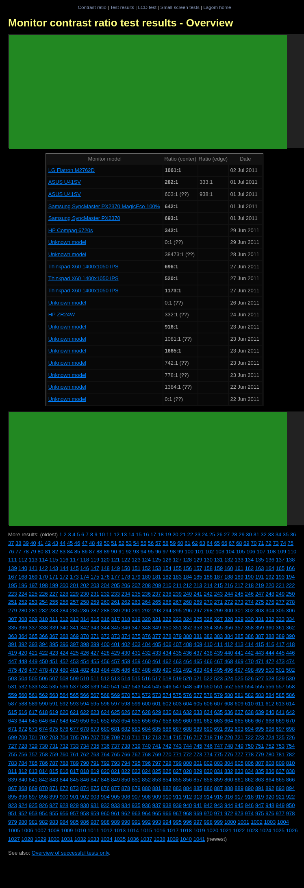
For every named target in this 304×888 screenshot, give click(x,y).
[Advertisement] (148, 92)
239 (177, 594)
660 (187, 721)
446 (290, 653)
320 (146, 619)
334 (290, 619)
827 (177, 771)
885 (197, 788)
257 (74, 602)
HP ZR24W (61, 314)
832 (228, 771)
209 (156, 585)
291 (136, 610)
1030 (54, 839)
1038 (159, 839)
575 (177, 695)
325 (197, 619)
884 (187, 788)
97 (165, 551)
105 (240, 551)
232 (105, 594)
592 (64, 704)
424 (64, 653)
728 (22, 746)
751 (259, 746)
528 (269, 678)
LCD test (147, 7)
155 (177, 568)
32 (264, 534)
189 (239, 577)
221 (280, 585)
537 (74, 686)
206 (126, 585)
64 (210, 543)
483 (95, 670)
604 (187, 704)
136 (269, 560)
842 (43, 780)
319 (136, 619)
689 (197, 729)
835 (259, 771)
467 (218, 661)
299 (218, 610)
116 (64, 560)
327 (218, 619)
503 (12, 678)
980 (22, 822)
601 (156, 704)
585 (280, 695)
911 (177, 797)
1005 (14, 830)
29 (241, 534)
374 (126, 636)
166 (290, 568)
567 (95, 695)
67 (232, 543)
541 (115, 686)
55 (143, 543)
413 (239, 644)
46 (77, 543)
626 (126, 712)
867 (12, 788)
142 (43, 568)
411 (218, 644)
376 (146, 636)
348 (146, 628)
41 (40, 543)
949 (280, 805)
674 (43, 729)
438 (208, 653)
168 (22, 577)
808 (269, 763)
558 (290, 686)
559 (12, 695)
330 (249, 619)
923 (12, 805)
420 (22, 653)
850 (126, 780)
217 (239, 585)
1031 (67, 839)
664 (228, 721)
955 (53, 813)
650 (84, 721)
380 (187, 636)
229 (74, 594)
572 (146, 695)
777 (239, 754)
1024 (265, 830)
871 (53, 788)
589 (33, 704)
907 (136, 797)
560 (22, 695)
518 (167, 678)
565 (74, 695)
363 (12, 636)
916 (228, 797)
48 (92, 543)
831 (218, 771)
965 (156, 813)
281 (33, 610)
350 (167, 628)
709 (115, 737)
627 (136, 712)
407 (177, 644)
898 (43, 797)
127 (177, 560)
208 (146, 585)
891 (259, 788)
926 (43, 805)
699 (12, 737)
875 (95, 788)
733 (74, 746)
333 (280, 619)
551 (218, 686)
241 (197, 594)
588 (22, 704)
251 (12, 602)
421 (33, 653)
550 (208, 686)
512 (105, 678)
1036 (133, 839)
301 (239, 610)
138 (290, 560)
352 (187, 628)
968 (187, 813)
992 (146, 822)
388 (269, 636)
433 (156, 653)
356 (228, 628)
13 (124, 534)
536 (64, 686)
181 (156, 577)
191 (259, 577)
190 (249, 577)
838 (290, 771)
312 (64, 619)
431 (136, 653)
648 (64, 721)
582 (249, 695)
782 (290, 754)
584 (269, 695)
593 (74, 704)
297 (197, 610)
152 (146, 568)
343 (95, 628)
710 (126, 737)
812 (22, 771)
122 (126, 560)
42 (47, 543)
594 (84, 704)
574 (167, 695)
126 (167, 560)
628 (146, 712)
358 (249, 628)
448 (22, 661)
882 (167, 788)
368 (64, 636)
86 (84, 551)
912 (187, 797)
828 (187, 771)
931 (95, 805)
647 (53, 721)
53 (129, 543)
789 (74, 763)
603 (177, 704)
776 (228, 754)
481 (74, 670)
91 (121, 551)
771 (177, 754)
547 (177, 686)
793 (115, 763)
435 (177, 653)
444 (269, 653)
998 (208, 822)
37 (11, 543)
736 (105, 746)
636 (228, 712)
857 (197, 780)
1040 (186, 839)
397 (74, 644)
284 (64, 610)
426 (84, 653)
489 (156, 670)
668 (269, 721)
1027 (14, 839)
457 (115, 661)
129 (197, 560)
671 (12, 729)
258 (84, 602)
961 (115, 813)
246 (249, 594)
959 (95, 813)
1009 (67, 830)
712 (146, 737)
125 (156, 560)
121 (115, 560)
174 (84, 577)
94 (143, 551)
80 (40, 551)
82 (55, 551)
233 (115, 594)
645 (33, 721)
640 (269, 712)
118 (84, 560)
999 (218, 822)
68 (239, 543)
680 (105, 729)
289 (115, 610)
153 (156, 568)
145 (74, 568)
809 (280, 763)
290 (126, 610)
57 (158, 543)
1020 (212, 830)
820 (105, 771)
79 (33, 551)
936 (146, 805)
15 (138, 534)
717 (197, 737)
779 (259, 754)
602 (167, 704)
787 (53, 763)
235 (136, 594)
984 (64, 822)
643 (12, 721)
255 (53, 602)
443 (259, 653)
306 (290, 610)
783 (12, 763)
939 (177, 805)
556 (269, 686)
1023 (252, 830)
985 (74, 822)
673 (33, 729)
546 (167, 686)
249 (280, 594)
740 (146, 746)
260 (105, 602)
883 (177, 788)
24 (205, 534)
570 (126, 695)
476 (22, 670)
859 (218, 780)
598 (126, 704)
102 (209, 551)
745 (197, 746)
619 (53, 712)
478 (43, 670)
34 (278, 534)
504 (22, 678)
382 (208, 636)
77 (18, 551)
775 (218, 754)
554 (249, 686)
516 (146, 678)
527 (259, 678)
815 (53, 771)
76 (11, 551)
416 (269, 644)
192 (269, 577)
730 (43, 746)
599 (136, 704)
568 (105, 695)
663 (218, 721)
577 (197, 695)
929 (74, 805)
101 (199, 551)
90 (114, 551)
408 (187, 644)
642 (290, 712)
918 (249, 797)
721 (239, 737)
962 (126, 813)
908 (146, 797)
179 (136, 577)
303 (259, 610)
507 (53, 678)
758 (43, 754)
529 (280, 678)
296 (187, 610)
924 (22, 805)
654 (126, 721)
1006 (27, 830)
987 (95, 822)
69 (246, 543)
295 (177, 610)
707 (95, 737)
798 (167, 763)
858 (208, 780)
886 (208, 788)
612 (269, 704)
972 (228, 813)
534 (43, 686)
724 (269, 737)
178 (126, 577)
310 (43, 619)
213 (197, 585)
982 (43, 822)
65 (217, 543)
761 (74, 754)
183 (177, 577)
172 (64, 577)
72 (268, 543)
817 (74, 771)
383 (218, 636)
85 (77, 551)
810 (290, 763)
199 (53, 585)
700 (22, 737)
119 (95, 560)
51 (114, 543)
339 (53, 628)
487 (136, 670)
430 (126, 653)
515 (136, 678)
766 (126, 754)
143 (53, 568)
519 (177, 678)
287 (95, 610)
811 (12, 771)
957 (74, 813)
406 (167, 644)
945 (239, 805)
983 (53, 822)
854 (167, 780)
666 (249, 721)
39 (25, 543)
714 (167, 737)
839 (12, 780)
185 (197, 577)
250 (290, 594)
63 (202, 543)
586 (290, 695)
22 (190, 534)
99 (180, 551)
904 (105, 797)
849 (115, 780)
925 (33, 805)
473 (280, 661)
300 (228, 610)
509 (74, 678)
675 (53, 729)
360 (269, 628)
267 (177, 602)
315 (95, 619)
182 (167, 577)
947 (259, 805)
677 (74, 729)
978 (290, 813)
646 (43, 721)
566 (84, 695)
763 (95, 754)
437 (197, 653)
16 (146, 534)
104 (230, 551)
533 (33, 686)
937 (156, 805)
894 (290, 788)
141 (33, 568)
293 (156, 610)
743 (177, 746)
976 (269, 813)
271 (218, 602)
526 (249, 678)
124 (146, 560)
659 (177, 721)
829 (197, 771)
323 (177, 619)
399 (95, 644)
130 (208, 560)
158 (208, 568)
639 (259, 712)
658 (167, 721)
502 (290, 670)
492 (187, 670)
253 (33, 602)
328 (228, 619)
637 (239, 712)
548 (187, 686)
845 (74, 780)
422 (43, 653)
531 (12, 686)
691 (218, 729)
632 (187, 712)
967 (177, 813)
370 (84, 636)
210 (167, 585)
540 (105, 686)
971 (218, 813)
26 (219, 534)
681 (115, 729)
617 (33, 712)
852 (146, 780)
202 (84, 585)
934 (126, 805)
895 (12, 797)
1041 (199, 839)
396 (64, 644)
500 (269, 670)
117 (74, 560)
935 (136, 805)
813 (33, 771)
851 (136, 780)
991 (136, 822)
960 (105, 813)
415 (259, 644)
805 (239, 763)
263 (136, 602)
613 (280, 704)
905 (115, 797)
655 (136, 721)
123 (136, 560)
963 (136, 813)
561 (33, 695)
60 (180, 543)
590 (43, 704)
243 (218, 594)
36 (293, 534)
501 (280, 670)
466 (208, 661)
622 (84, 712)
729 (33, 746)
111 (12, 560)
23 (197, 534)
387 (259, 636)
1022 (239, 830)
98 (173, 551)
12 (116, 534)
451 (53, 661)
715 (177, 737)
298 (208, 610)
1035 (120, 839)
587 (12, 704)
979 (12, 822)
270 (208, 602)
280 (22, 610)
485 (115, 670)
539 (95, 686)
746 (208, 746)
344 (105, 628)
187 (218, 577)
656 (146, 721)
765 (115, 754)
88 (99, 551)
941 (197, 805)
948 (269, 805)
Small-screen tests (180, 7)
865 (280, 780)
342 (84, 628)
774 (208, 754)
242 (208, 594)
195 (12, 585)
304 (269, 610)
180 (146, 577)
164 (269, 568)
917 (239, 797)
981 (33, 822)
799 (177, 763)
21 (182, 534)
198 (43, 585)
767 (136, 754)
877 (115, 788)
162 (249, 568)
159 (218, 568)
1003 (270, 822)
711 (136, 737)
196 (22, 585)
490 (167, 670)
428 (105, 653)
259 (95, 602)
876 (105, 788)
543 (136, 686)
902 (84, 797)
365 (33, 636)
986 (84, 822)
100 (189, 551)
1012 (107, 830)
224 (22, 594)
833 (239, 771)
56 (151, 543)
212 (187, 585)
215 (218, 585)
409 (197, 644)
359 (259, 628)
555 (259, 686)
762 (84, 754)
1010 (80, 830)
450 (43, 661)
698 (290, 729)
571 (136, 695)
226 (43, 594)
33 (271, 534)
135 (259, 560)
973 (239, 813)
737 (115, 746)
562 (43, 695)
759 (53, 754)
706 (84, 737)
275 (259, 602)
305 (280, 610)
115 (53, 560)
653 (115, 721)
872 (64, 788)
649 (74, 721)
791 (95, 763)
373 (115, 636)
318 (126, 619)
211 (177, 585)
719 (218, 737)
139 (12, 568)
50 (106, 543)
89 (106, 551)
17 (153, 534)
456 (105, 661)
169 (33, 577)
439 (218, 653)
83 (62, 551)
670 (290, 721)
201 (74, 585)
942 (208, 805)
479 (53, 670)
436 (187, 653)
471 (259, 661)
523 (218, 678)
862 (249, 780)
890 (249, 788)
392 (22, 644)
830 (208, 771)
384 (228, 636)
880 (146, 788)
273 (239, 602)
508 (64, 678)
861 (239, 780)
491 (177, 670)
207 (136, 585)
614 (290, 704)
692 (228, 729)
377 (156, 636)
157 (197, 568)
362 (290, 628)
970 (208, 813)
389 (280, 636)
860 (228, 780)
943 (218, 805)
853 (156, 780)
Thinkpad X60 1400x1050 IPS (83, 266)
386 (249, 636)
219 (259, 585)
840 (22, 780)
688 (187, 729)
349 (156, 628)
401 (115, 644)
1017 (173, 830)
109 (281, 551)
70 (253, 543)
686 (167, 729)
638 (249, 712)
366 (43, 636)
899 (53, 797)
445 (280, 653)
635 (218, 712)
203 (95, 585)
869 (33, 788)
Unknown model (67, 242)
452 (64, 661)
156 (187, 568)
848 (105, 780)
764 (105, 754)
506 (43, 678)
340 (64, 628)
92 (129, 551)
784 (22, 763)
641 (280, 712)
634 (208, 712)
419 (12, 653)
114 (43, 560)
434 (167, 653)
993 (156, 822)
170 (43, 577)
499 (259, 670)
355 (218, 628)
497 (239, 670)
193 (280, 577)
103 (219, 551)
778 (249, 754)
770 (167, 754)
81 (47, 551)
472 (269, 661)
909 (156, 797)
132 (228, 560)
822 (126, 771)
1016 (159, 830)
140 (22, 568)
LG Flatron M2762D (71, 170)
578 (208, 695)
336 (22, 628)
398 (84, 644)
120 (105, 560)
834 (249, 771)
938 (167, 805)
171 (53, 577)
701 (33, 737)
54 (136, 543)
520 (187, 678)
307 (12, 619)
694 (249, 729)
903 (95, 797)
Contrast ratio (92, 7)
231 (95, 594)
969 (197, 813)
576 (187, 695)
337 (33, 628)
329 (239, 619)
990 (126, 822)
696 (269, 729)
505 (33, 678)
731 (53, 746)
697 (280, 729)
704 (64, 737)
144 (64, 568)
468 (228, 661)
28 (234, 534)
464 (187, 661)
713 (156, 737)
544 (146, 686)
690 (208, 729)
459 (136, 661)
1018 (186, 830)
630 (167, 712)
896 (22, 797)
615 (12, 712)
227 (53, 594)
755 (12, 754)
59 (173, 543)
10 (101, 534)
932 (105, 805)
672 (22, 729)
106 (250, 551)
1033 (93, 839)
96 (158, 551)
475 (12, 670)
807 (259, 763)
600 (146, 704)
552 (228, 686)
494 (208, 670)
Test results (122, 7)
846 (84, 780)
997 (197, 822)
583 (259, 695)
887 (218, 788)
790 (84, 763)
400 (105, 644)
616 (22, 712)
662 (208, 721)
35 (286, 534)
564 (64, 695)
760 (64, 754)
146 (84, 568)
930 (84, 805)
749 (239, 746)
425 (74, 653)
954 (43, 813)
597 (115, 704)
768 (146, 754)
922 (290, 797)
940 (187, 805)
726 (290, 737)
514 (126, 678)
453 (74, 661)
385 (239, 636)
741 (156, 746)
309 (33, 619)
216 (228, 585)
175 (95, 577)
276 (269, 602)
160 (228, 568)
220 (269, 585)
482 (84, 670)
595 (95, 704)
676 (64, 729)
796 (146, 763)
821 (115, 771)
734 (84, 746)
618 (43, 712)
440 (228, 653)
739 (136, 746)
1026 (291, 830)
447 (12, 661)
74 (283, 543)
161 (239, 568)
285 (74, 610)
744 (187, 746)
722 (249, 737)
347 (136, 628)
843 (53, 780)
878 (126, 788)
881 (156, 788)
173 (74, 577)
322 (167, 619)
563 (53, 695)
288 (105, 610)
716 (187, 737)
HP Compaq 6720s (70, 230)
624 (105, 712)
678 (84, 729)
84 (70, 551)
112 (22, 560)
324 (187, 619)
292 (146, 610)
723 (259, 737)
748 (228, 746)
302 (249, 610)
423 (53, 653)
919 (259, 797)
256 (64, 602)
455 (95, 661)
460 (146, 661)
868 (22, 788)
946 (249, 805)
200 (64, 585)
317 (115, 619)
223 (12, 594)
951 (12, 813)
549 (197, 686)
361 (280, 628)
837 (280, 771)
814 (43, 771)
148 (105, 568)
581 (239, 695)
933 (115, 805)
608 (228, 704)
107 (261, 551)
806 (249, 763)
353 (197, 628)
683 (136, 729)
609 (239, 704)
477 (33, 670)
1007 (40, 830)
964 (146, 813)
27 (227, 534)
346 (126, 628)
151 (136, 568)
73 (275, 543)
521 (197, 678)
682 (126, 729)
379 (177, 636)
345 (115, 628)
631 (177, 712)
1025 (278, 830)
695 (259, 729)
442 (249, 653)
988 (105, 822)
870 (43, 788)
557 (280, 686)
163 (259, 568)
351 (177, 628)
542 (126, 686)
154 (167, 568)
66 (224, 543)
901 (74, 797)
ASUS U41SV (64, 182)
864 (269, 780)
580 (228, 695)
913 (197, 797)
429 (115, 653)
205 (115, 585)
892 (269, 788)
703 (53, 737)
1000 (230, 822)
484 (105, 670)
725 (280, 737)
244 (228, 594)
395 (53, 644)
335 (12, 628)
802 (208, 763)
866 (290, 780)
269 (197, 602)
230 (84, 594)
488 (146, 670)
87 (92, 551)
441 (239, 653)
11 (109, 534)
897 (33, 797)
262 (126, 602)
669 (280, 721)
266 (167, 602)
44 (62, 543)
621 (74, 712)
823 (136, 771)
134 (249, 560)
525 (239, 678)
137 (280, 560)
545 (156, 686)
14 (131, 534)
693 (239, 729)
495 (218, 670)
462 (167, 661)
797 (156, 763)
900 (64, 797)
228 (64, 594)
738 (126, 746)
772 (187, 754)
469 (239, 661)
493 (197, 670)
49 (99, 543)
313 (74, 619)
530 (290, 678)
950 (290, 805)
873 (74, 788)
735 (95, 746)
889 (239, 788)
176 (105, 577)
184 (187, 577)
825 (156, 771)
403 (136, 644)
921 (280, 797)
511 (95, 678)
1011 (93, 830)
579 (218, 695)
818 (84, 771)
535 (53, 686)
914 (208, 797)
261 (115, 602)
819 (95, 771)
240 (187, 594)
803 (218, 763)
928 (64, 805)
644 (22, 721)
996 (187, 822)
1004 (283, 822)
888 (228, 788)
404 (146, 644)
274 (249, 602)
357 (239, 628)
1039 (173, 839)
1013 (120, 830)
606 (208, 704)
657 (156, 721)
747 (218, 746)
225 (33, 594)
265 (156, 602)
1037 (146, 839)
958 (84, 813)
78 (25, 551)
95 (151, 551)
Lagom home (217, 7)
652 (105, 721)
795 (136, 763)
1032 (80, 839)
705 (74, 737)
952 (22, 813)
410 (208, 644)
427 (95, 653)
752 (269, 746)
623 (95, 712)
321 (156, 619)
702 (43, 737)
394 (43, 644)
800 (187, 763)
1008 (54, 830)
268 (187, 602)
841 (33, 780)
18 (160, 534)
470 (249, 661)
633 (197, 712)
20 (175, 534)
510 (84, 678)
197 (33, 585)
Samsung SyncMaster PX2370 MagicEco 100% (104, 206)
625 (115, 712)
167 (12, 577)
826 (167, 771)
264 (146, 602)
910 (167, 797)
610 (249, 704)
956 (64, 813)
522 (208, 678)
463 (177, 661)
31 (256, 534)
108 (271, 551)
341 (74, 628)
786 (43, 763)
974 (249, 813)
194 (290, 577)
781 (280, 754)
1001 (243, 822)
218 (249, 585)
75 (290, 543)
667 (259, 721)
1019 (199, 830)
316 (105, 619)
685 (156, 729)
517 (156, 678)
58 (165, 543)
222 (290, 585)
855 (177, 780)
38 (18, 543)
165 (280, 568)
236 (146, 594)
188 (228, 577)
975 (259, 813)
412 (228, 644)
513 (115, 678)
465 (197, 661)
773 (197, 754)
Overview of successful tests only (70, 853)
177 (115, 577)
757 (33, 754)
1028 (27, 839)
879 (136, 788)
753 (280, 746)
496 (228, 670)
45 (70, 543)
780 (269, 754)
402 (126, 644)
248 (269, 594)
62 (195, 543)
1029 (40, 839)
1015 (146, 830)
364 (22, 636)
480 (64, 670)
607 (218, 704)
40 (33, 543)
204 (105, 585)
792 (105, 763)
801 (197, 763)
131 (218, 560)
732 (64, 746)
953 (33, 813)
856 (187, 780)
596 (105, 704)
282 (43, 610)
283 (53, 610)
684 (146, 729)
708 (105, 737)
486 (126, 670)
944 (228, 805)
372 (105, 636)
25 (212, 534)
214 (208, 585)
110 (292, 551)
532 (22, 686)
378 (167, 636)
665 (239, 721)
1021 (226, 830)
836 (269, 771)
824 (146, 771)
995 (177, 822)
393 (33, 644)
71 (261, 543)
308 (22, 619)
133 (239, 560)
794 (126, 763)
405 (156, 644)
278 (290, 602)
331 (259, 619)
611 (259, 704)
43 (55, 543)
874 (84, 788)
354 (208, 628)
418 (290, 644)
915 (218, 797)
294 (167, 610)
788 (64, 763)
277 (280, 602)
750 (249, 746)
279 (12, 610)
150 (126, 568)
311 (53, 619)
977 (280, 813)
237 (156, 594)
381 (197, 636)
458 (126, 661)
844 (64, 780)
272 (228, 602)
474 (290, 661)
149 (115, 568)
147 (95, 568)
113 (33, 560)
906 (126, 797)
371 (95, 636)
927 (53, 805)
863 (259, 780)
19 (168, 534)
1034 (107, 839)
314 (84, 619)
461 (156, 661)
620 (64, 712)
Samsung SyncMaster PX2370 (84, 218)
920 (269, 797)
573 (156, 695)
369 (74, 636)
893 (280, 788)
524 (228, 678)
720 (228, 737)
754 (290, 746)
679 (95, 729)
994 (167, 822)
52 (121, 543)
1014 (133, 830)
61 (187, 543)
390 (290, 636)
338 (43, 628)
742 (167, 746)
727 (12, 746)
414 (249, 644)
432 (146, 653)
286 (84, 610)
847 (95, 780)
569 (115, 695)
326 (208, 619)
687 (177, 729)
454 (84, 661)
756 (22, 754)
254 (43, 602)
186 (208, 577)
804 (228, 763)
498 (249, 670)
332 (269, 619)
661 (197, 721)
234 (126, 594)
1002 (257, 822)
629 (156, 712)
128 (187, 560)
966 (167, 813)
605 (197, 704)
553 (239, 686)
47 (84, 543)
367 (53, 636)
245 (239, 594)
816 (64, 771)
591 (53, 704)
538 (84, 686)
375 (136, 636)
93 (136, 551)
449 (33, 661)
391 (12, 644)
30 (249, 534)
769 (156, 754)
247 (259, 594)
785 (33, 763)
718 (208, 737)
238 (167, 594)
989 (115, 822)
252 (22, 602)
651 (95, 721)
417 (280, 644)
